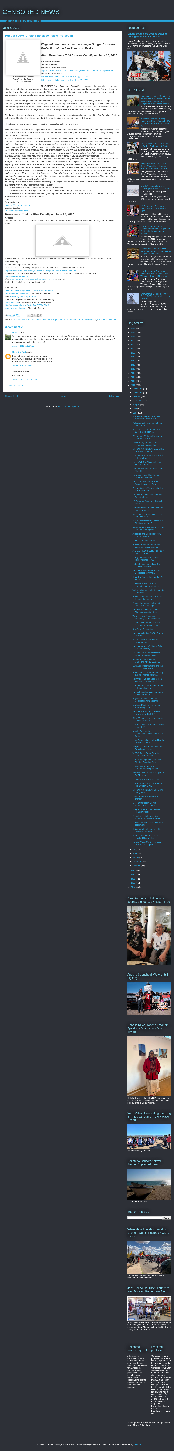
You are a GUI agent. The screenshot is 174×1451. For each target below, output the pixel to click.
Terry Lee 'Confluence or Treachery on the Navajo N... (146, 617)
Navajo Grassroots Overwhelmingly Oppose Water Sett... (147, 733)
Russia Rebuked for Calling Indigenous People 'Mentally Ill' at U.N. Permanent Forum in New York (155, 122)
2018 (133, 361)
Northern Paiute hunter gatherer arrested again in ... (147, 706)
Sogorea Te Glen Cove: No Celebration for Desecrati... (146, 699)
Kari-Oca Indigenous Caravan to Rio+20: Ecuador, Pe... (147, 760)
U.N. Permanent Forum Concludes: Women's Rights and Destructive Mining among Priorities (155, 230)
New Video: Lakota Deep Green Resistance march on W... (147, 680)
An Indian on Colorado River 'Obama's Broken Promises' (146, 817)
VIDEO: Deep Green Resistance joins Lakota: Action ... (147, 754)
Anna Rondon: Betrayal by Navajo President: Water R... (148, 741)
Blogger (137, 1445)
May (135, 849)
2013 (133, 381)
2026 (133, 328)
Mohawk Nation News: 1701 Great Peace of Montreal (148, 450)
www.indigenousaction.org (17, 276)
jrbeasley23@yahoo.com (16, 211)
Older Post (114, 396)
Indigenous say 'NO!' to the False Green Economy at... (147, 647)
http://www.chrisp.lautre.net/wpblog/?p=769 (64, 76)
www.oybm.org (12, 302)
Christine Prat (19, 352)
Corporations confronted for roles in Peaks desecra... (147, 686)
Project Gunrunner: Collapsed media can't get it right (146, 604)
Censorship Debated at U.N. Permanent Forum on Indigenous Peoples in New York (155, 251)
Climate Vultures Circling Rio (145, 779)
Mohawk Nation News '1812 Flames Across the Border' (145, 610)
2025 (133, 332)
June (135, 413)
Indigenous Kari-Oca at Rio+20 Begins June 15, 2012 (146, 712)
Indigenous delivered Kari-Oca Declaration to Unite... (146, 571)
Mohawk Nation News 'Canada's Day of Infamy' (147, 495)
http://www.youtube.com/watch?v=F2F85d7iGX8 (27, 305)
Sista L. (16, 332)
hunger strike (57, 319)
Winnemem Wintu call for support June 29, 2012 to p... (147, 437)
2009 (133, 879)
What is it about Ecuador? (144, 540)
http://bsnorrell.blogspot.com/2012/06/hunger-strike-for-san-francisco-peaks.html (78, 70)
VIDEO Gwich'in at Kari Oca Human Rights (145, 640)
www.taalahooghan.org (15, 308)
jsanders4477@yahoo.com (17, 205)
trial (114, 319)
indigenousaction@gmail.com (18, 290)
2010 (133, 875)
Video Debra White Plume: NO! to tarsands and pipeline (147, 528)
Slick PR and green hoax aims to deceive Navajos (147, 719)
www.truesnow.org (18, 279)
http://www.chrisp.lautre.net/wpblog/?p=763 (64, 80)
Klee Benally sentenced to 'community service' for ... (145, 443)
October (137, 396)
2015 (133, 373)
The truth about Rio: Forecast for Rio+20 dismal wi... (147, 784)
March (136, 858)
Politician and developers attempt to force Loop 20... (147, 424)
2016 (133, 369)
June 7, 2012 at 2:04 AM (23, 346)
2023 (133, 340)
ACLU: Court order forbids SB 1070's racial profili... (146, 430)
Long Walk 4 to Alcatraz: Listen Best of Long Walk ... (146, 463)
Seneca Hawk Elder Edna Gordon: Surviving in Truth (145, 767)
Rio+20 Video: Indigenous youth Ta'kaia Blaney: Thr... (147, 597)
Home (63, 396)
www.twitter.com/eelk (43, 290)
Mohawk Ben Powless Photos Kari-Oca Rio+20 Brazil (146, 654)
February (137, 861)
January (137, 865)
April (135, 853)
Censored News (33, 319)
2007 (133, 887)
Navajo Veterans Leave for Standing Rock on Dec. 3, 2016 (154, 187)
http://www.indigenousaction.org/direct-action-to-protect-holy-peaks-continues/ (40, 270)
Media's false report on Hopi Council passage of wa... (145, 482)
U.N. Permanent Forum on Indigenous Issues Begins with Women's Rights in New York (154, 273)
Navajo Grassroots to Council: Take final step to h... (146, 558)
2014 (133, 377)
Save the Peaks (104, 319)
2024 (133, 336)
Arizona (21, 319)
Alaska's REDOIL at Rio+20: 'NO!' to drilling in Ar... (147, 552)
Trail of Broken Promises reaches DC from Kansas (147, 456)
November (138, 392)
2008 (133, 883)
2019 (133, 357)
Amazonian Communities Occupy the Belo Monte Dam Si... (147, 673)
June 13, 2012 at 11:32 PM (24, 379)
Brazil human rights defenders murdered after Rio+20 (146, 417)
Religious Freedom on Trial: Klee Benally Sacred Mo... (147, 747)
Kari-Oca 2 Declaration (142, 629)
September (138, 401)
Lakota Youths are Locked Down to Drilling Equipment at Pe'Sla (147, 35)
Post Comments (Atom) (68, 406)
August (136, 405)
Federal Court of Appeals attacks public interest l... (147, 489)
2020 (133, 353)
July (135, 409)
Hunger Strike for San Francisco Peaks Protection (147, 810)
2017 (133, 365)
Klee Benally (69, 319)
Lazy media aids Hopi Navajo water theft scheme (145, 476)
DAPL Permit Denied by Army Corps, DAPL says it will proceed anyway (155, 296)
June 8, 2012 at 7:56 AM (23, 366)
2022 (133, 344)
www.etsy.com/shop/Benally (23, 296)
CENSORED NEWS (31, 11)
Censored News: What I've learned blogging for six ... (145, 584)
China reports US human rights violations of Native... (146, 830)
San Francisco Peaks (86, 319)
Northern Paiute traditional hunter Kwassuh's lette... (147, 509)
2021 (133, 348)
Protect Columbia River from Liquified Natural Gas (145, 836)
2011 (133, 871)
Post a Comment (16, 385)
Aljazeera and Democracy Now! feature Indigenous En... (146, 535)
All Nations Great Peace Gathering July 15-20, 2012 (146, 660)
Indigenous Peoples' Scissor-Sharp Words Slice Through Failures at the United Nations (154, 166)
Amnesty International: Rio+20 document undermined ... (146, 545)
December (138, 388)
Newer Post (11, 396)
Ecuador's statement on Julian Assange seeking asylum (146, 623)
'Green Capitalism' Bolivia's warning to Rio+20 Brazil (144, 804)
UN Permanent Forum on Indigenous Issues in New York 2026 (154, 208)
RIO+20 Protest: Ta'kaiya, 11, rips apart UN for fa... (147, 515)
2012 (14, 319)
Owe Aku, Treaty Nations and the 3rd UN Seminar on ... (147, 667)
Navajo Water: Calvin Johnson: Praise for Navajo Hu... (146, 843)
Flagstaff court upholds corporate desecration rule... (147, 693)
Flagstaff (46, 319)
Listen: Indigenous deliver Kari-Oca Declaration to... (146, 565)
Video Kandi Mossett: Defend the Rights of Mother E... (147, 522)
